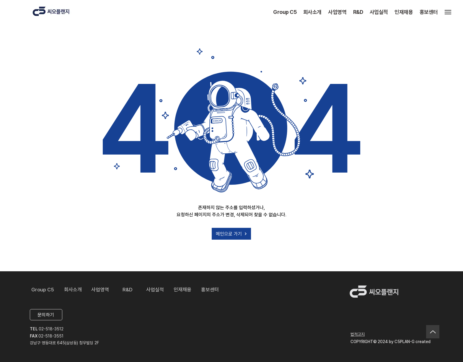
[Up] (432, 331)
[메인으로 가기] (231, 234)
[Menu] (448, 12)
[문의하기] (46, 314)
